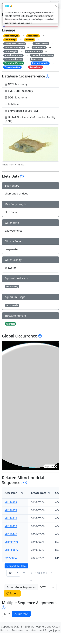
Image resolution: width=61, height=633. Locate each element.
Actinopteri (33, 35)
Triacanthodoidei (40, 63)
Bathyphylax (35, 67)
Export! (13, 593)
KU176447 (11, 534)
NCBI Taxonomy (16, 84)
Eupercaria (36, 59)
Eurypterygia (11, 51)
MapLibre (49, 466)
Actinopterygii (12, 35)
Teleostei (29, 39)
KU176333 (11, 502)
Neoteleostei (39, 47)
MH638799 (11, 542)
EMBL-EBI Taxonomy (19, 91)
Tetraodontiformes (14, 63)
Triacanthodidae (12, 67)
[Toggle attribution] (55, 466)
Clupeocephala (41, 43)
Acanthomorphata (13, 55)
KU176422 (11, 526)
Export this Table (16, 565)
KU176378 (11, 510)
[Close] (55, 5)
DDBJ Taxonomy (16, 97)
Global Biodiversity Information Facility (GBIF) (30, 119)
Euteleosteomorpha (14, 47)
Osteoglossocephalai (15, 43)
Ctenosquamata (34, 51)
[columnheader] (40, 493)
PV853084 (11, 558)
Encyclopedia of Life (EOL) (22, 110)
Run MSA (21, 614)
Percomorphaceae (13, 59)
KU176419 (11, 518)
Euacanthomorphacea (42, 55)
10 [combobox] (10, 573)
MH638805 (11, 550)
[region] (30, 405)
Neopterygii (10, 39)
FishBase (12, 104)
